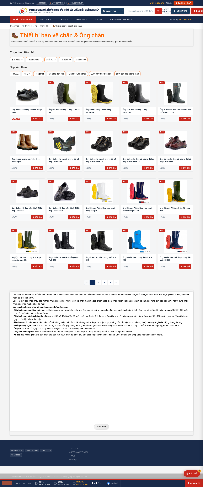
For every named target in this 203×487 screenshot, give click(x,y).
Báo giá (37, 119)
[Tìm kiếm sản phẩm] (139, 11)
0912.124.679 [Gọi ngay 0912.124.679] (157, 3)
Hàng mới (39, 74)
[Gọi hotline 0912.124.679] (166, 11)
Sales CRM (180, 11)
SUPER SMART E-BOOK (78, 452)
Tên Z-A (26, 74)
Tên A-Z (15, 74)
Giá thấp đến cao (56, 74)
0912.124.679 (185, 19)
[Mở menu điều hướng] (13, 11)
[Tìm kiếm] (158, 11)
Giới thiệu (73, 459)
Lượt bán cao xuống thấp (127, 74)
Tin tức (72, 456)
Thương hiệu (34, 60)
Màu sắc (81, 60)
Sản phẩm (73, 448)
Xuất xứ (50, 60)
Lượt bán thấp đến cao (101, 74)
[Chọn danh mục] (112, 11)
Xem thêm (101, 426)
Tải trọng (65, 60)
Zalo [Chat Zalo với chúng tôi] (169, 3)
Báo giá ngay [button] (183, 3)
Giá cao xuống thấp (77, 74)
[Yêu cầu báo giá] (192, 473)
